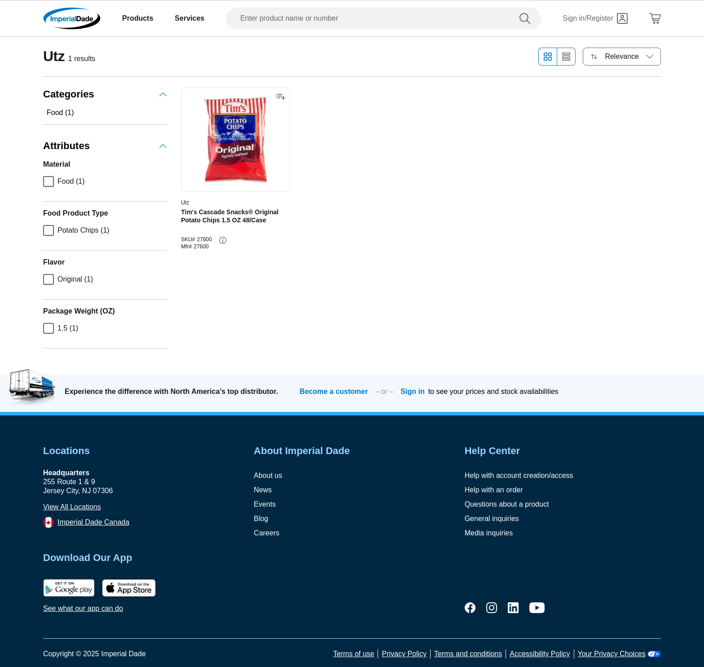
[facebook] (470, 607)
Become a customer (333, 391)
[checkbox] (48, 181)
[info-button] (222, 240)
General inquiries (492, 518)
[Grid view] (547, 57)
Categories (105, 94)
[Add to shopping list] (280, 97)
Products (137, 18)
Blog (261, 518)
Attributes (105, 145)
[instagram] (491, 607)
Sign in (412, 391)
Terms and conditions (468, 654)
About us (268, 475)
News (263, 490)
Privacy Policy (404, 654)
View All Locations (72, 507)
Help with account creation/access (519, 475)
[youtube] (537, 607)
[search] (526, 18)
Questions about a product (507, 504)
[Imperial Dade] (72, 18)
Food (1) (60, 112)
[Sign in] (595, 18)
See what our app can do (83, 608)
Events (265, 504)
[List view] (566, 57)
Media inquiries (489, 533)
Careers (266, 533)
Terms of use (353, 654)
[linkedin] (513, 607)
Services (189, 18)
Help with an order (494, 490)
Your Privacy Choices (619, 654)
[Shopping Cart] (655, 18)
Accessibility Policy (540, 654)
